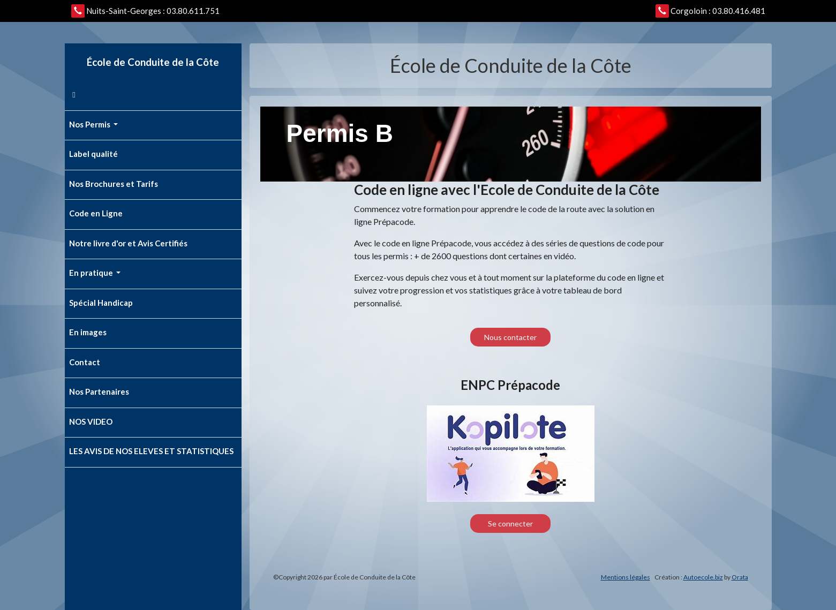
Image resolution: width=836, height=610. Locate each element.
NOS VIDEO (90, 421)
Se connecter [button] (510, 523)
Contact (84, 362)
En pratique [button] (92, 272)
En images (88, 332)
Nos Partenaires (99, 391)
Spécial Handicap (101, 302)
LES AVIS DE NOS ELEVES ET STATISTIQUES (151, 451)
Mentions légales (625, 577)
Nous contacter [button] (510, 337)
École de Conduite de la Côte (153, 62)
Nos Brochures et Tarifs (113, 184)
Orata (740, 577)
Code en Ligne (96, 213)
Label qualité (93, 154)
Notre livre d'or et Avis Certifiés (128, 243)
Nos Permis (90, 124)
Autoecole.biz (703, 577)
